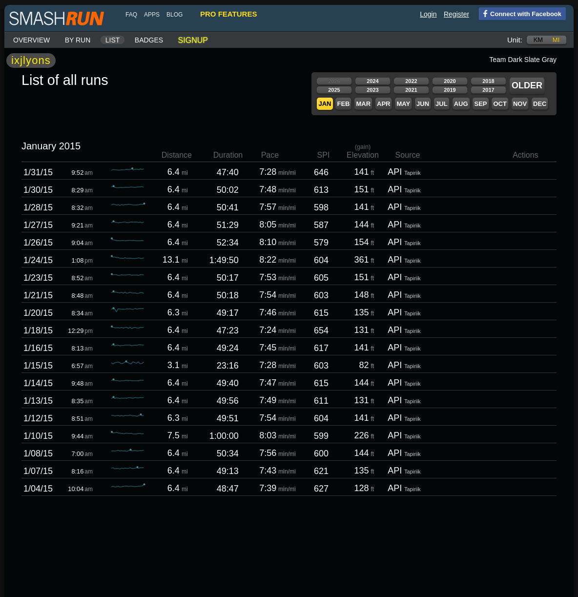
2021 (411, 90)
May (403, 103)
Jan (324, 103)
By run (78, 40)
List (112, 40)
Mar (363, 103)
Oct (499, 103)
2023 (372, 90)
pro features (228, 14)
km (538, 39)
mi (556, 39)
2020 (449, 81)
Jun (422, 103)
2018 (488, 81)
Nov (520, 103)
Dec (539, 103)
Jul (441, 103)
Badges (149, 40)
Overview (31, 40)
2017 (488, 90)
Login (428, 14)
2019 (449, 90)
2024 (372, 81)
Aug (461, 103)
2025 (334, 90)
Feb (343, 103)
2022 (411, 81)
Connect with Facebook (520, 13)
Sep (480, 103)
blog (174, 14)
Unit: (514, 40)
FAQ (131, 14)
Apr (383, 103)
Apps (152, 14)
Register (456, 14)
